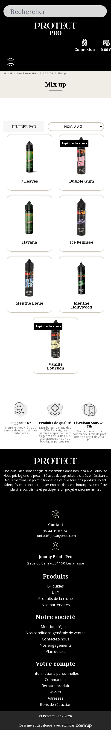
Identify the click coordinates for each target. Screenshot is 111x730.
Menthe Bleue (29, 303)
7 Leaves (29, 181)
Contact (55, 524)
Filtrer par (24, 126)
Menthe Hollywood (81, 305)
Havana (29, 242)
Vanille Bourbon (55, 366)
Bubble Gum (81, 181)
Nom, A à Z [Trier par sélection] (84, 126)
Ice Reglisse (81, 242)
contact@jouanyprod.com (55, 535)
